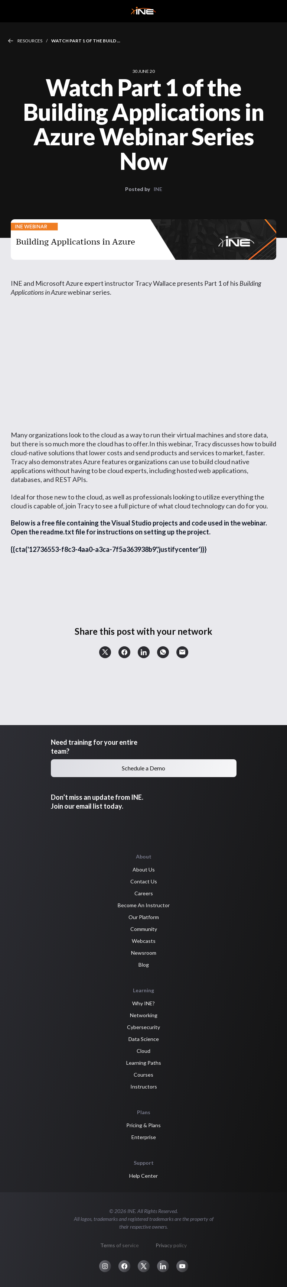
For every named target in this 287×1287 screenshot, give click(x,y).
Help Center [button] (143, 1176)
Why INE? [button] (143, 1003)
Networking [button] (143, 1015)
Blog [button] (143, 964)
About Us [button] (144, 869)
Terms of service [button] (119, 1245)
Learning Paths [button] (143, 1063)
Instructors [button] (143, 1086)
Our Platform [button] (143, 917)
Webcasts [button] (144, 941)
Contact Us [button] (143, 881)
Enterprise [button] (143, 1137)
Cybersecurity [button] (143, 1027)
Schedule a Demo (143, 768)
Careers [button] (143, 893)
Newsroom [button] (143, 953)
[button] (105, 652)
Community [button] (143, 929)
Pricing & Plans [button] (143, 1125)
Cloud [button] (143, 1051)
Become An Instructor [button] (144, 905)
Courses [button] (143, 1074)
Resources (29, 40)
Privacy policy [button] (171, 1245)
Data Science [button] (143, 1039)
